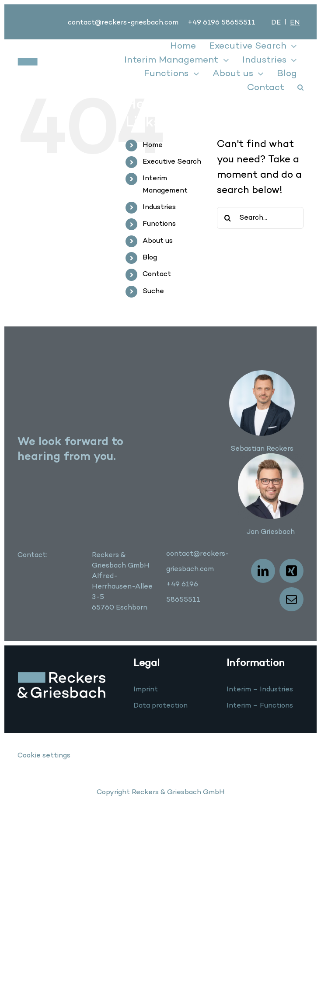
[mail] (291, 599)
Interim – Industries (260, 689)
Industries (159, 207)
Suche (153, 291)
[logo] (48, 63)
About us (158, 241)
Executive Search (172, 162)
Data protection (160, 706)
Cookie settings (43, 756)
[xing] (291, 571)
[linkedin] (263, 571)
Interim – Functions (260, 706)
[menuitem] (276, 22)
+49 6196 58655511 (221, 23)
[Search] (228, 218)
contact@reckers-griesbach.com (123, 23)
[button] (300, 88)
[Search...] (260, 218)
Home (153, 145)
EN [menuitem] (295, 23)
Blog (150, 258)
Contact (157, 274)
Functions (159, 224)
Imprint (145, 689)
